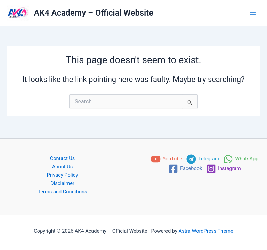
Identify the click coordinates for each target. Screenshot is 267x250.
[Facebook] (185, 169)
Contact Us (62, 158)
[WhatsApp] (240, 159)
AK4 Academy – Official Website (93, 13)
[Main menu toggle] (252, 13)
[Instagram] (223, 169)
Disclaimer (62, 183)
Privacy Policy (62, 175)
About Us (62, 167)
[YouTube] (166, 159)
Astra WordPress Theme (206, 231)
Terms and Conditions (62, 192)
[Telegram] (202, 159)
